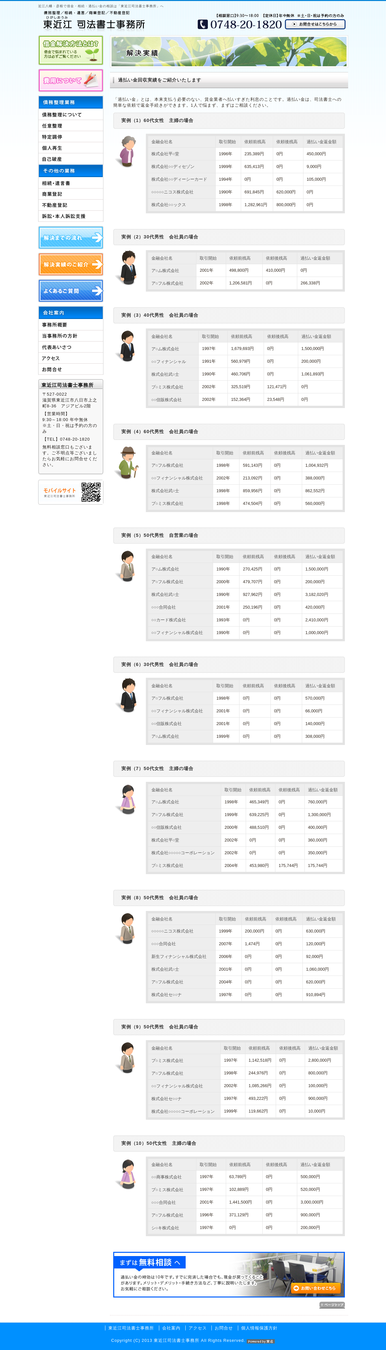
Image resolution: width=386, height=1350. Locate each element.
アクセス (198, 1328)
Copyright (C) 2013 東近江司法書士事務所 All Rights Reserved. (193, 1340)
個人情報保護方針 (259, 1328)
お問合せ (224, 1328)
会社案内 (171, 1328)
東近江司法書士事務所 (131, 1328)
